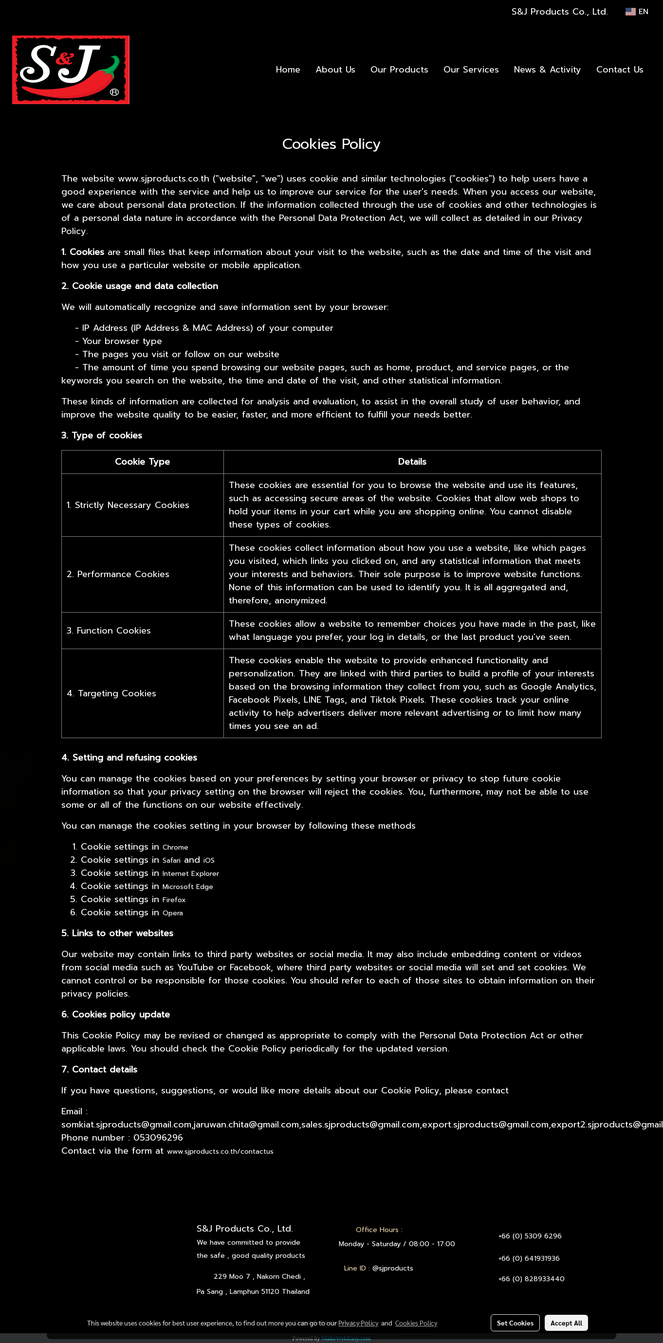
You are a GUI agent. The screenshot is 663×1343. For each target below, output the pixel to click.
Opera (173, 913)
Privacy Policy (358, 1322)
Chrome (175, 847)
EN (637, 12)
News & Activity (547, 69)
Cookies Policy (416, 1322)
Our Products (399, 69)
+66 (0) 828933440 (531, 1279)
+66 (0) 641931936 (529, 1258)
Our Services (471, 69)
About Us (335, 69)
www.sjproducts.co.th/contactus (220, 1151)
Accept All (566, 1322)
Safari (172, 860)
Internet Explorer (191, 874)
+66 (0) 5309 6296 (530, 1236)
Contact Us (620, 69)
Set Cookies (515, 1322)
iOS (209, 860)
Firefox (174, 900)
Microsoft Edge (188, 887)
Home (288, 69)
